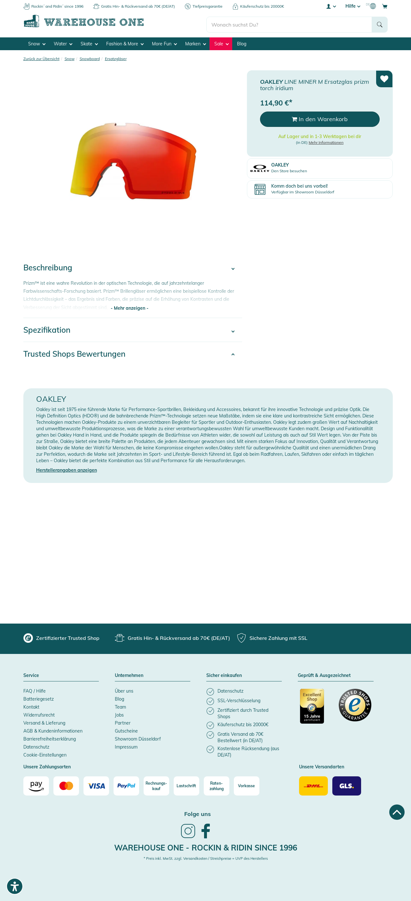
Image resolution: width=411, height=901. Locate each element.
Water (63, 42)
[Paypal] (126, 784)
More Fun (164, 42)
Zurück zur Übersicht (41, 56)
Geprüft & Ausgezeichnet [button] (324, 674)
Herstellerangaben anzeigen (66, 468)
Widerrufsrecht (39, 713)
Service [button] (31, 674)
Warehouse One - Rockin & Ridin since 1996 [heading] (205, 846)
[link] (188, 835)
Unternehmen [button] (129, 674)
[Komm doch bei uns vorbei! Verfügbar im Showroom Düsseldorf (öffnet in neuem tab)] (320, 187)
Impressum (126, 745)
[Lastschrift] (186, 784)
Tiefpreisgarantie (208, 6)
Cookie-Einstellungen (45, 753)
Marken (195, 42)
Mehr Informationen (326, 140)
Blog (241, 42)
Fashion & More (125, 42)
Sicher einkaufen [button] (224, 674)
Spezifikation (46, 328)
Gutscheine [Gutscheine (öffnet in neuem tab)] (126, 729)
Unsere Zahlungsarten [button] (47, 765)
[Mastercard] (66, 784)
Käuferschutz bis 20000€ (262, 6)
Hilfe (352, 6)
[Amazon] (36, 784)
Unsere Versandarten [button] (321, 765)
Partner (122, 721)
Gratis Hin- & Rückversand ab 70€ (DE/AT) (138, 6)
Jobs (119, 713)
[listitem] (244, 690)
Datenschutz (36, 745)
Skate (89, 42)
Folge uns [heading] (197, 812)
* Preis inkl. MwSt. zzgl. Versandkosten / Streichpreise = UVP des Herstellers (206, 857)
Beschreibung (47, 266)
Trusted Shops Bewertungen (74, 352)
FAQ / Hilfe (34, 689)
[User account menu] (330, 6)
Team (120, 705)
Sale (221, 42)
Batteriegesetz (38, 697)
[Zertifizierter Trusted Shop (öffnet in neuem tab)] (316, 708)
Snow (36, 42)
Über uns (124, 689)
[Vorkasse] (246, 784)
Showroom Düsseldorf (138, 737)
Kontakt (31, 705)
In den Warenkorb (320, 117)
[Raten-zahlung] (216, 784)
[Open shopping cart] (385, 6)
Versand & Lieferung (44, 721)
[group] (61, 636)
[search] (289, 23)
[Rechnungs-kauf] (156, 784)
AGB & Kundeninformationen (53, 729)
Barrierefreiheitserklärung (49, 737)
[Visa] (96, 784)
